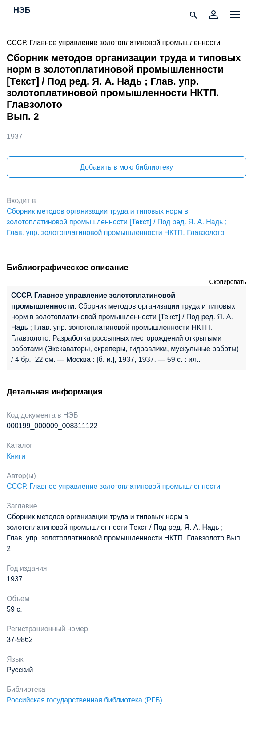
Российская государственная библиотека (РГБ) (84, 700)
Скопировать (227, 281)
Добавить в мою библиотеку (126, 167)
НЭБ (22, 11)
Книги (16, 456)
